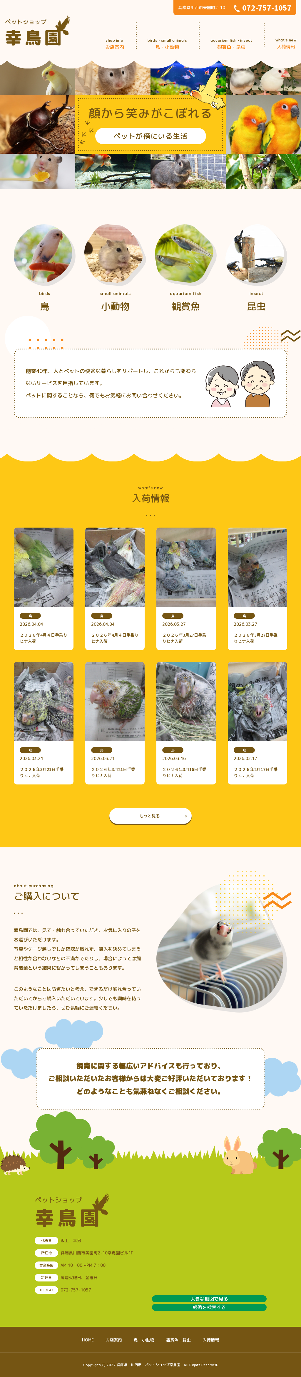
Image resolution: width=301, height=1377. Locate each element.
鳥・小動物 (144, 1340)
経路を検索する (209, 1307)
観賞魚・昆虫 (178, 1340)
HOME (88, 1340)
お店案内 (114, 1340)
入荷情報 (211, 1340)
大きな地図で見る (209, 1299)
